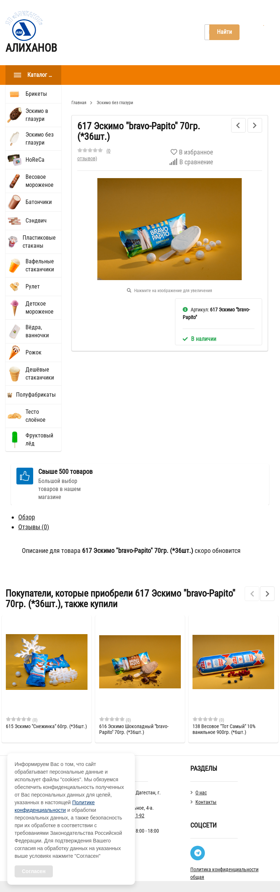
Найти (224, 31)
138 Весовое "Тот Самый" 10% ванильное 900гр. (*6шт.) (224, 729)
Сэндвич (36, 220)
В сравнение (191, 162)
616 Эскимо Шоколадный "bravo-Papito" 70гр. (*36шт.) (133, 729)
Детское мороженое (40, 307)
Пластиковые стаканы (39, 241)
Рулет (33, 286)
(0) (22, 720)
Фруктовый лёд (39, 439)
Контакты (147, 32)
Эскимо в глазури (37, 114)
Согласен (34, 871)
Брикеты (36, 93)
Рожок (34, 352)
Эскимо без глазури (40, 138)
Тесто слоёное (36, 415)
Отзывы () (33, 527)
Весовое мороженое (40, 180)
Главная (82, 32)
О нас (113, 32)
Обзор (26, 517)
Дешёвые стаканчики (40, 373)
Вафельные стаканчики (40, 265)
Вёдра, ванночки (37, 331)
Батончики (39, 202)
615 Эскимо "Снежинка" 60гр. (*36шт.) (46, 726)
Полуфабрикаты (36, 394)
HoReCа (35, 159)
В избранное (192, 152)
